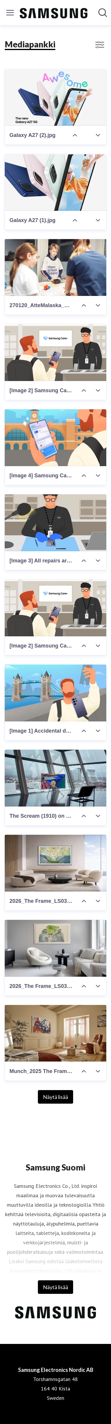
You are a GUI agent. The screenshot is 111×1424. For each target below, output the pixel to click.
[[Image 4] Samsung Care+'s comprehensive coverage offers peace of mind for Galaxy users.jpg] (55, 437)
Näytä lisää (55, 1097)
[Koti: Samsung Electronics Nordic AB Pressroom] (54, 13)
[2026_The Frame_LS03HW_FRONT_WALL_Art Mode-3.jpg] (55, 948)
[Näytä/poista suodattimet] (99, 45)
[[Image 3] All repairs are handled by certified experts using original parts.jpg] (55, 522)
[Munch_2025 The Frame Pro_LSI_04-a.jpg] (55, 1033)
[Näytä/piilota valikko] (10, 13)
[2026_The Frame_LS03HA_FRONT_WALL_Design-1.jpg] (55, 863)
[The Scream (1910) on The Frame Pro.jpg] (55, 778)
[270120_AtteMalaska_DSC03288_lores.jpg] (55, 267)
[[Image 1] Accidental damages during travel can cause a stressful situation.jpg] (55, 693)
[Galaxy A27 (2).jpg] (55, 97)
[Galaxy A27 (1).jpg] (55, 182)
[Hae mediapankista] (102, 12)
